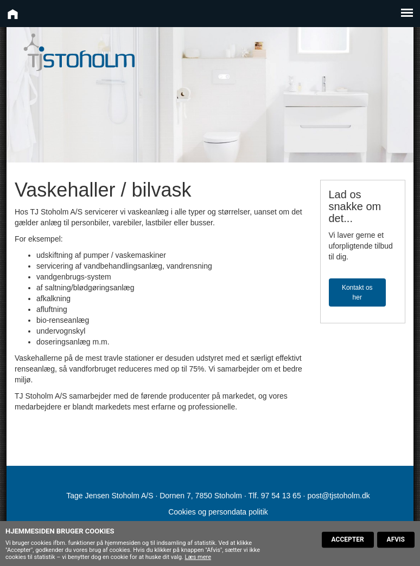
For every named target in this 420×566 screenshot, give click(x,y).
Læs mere (197, 557)
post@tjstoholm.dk (338, 495)
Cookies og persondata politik (218, 512)
